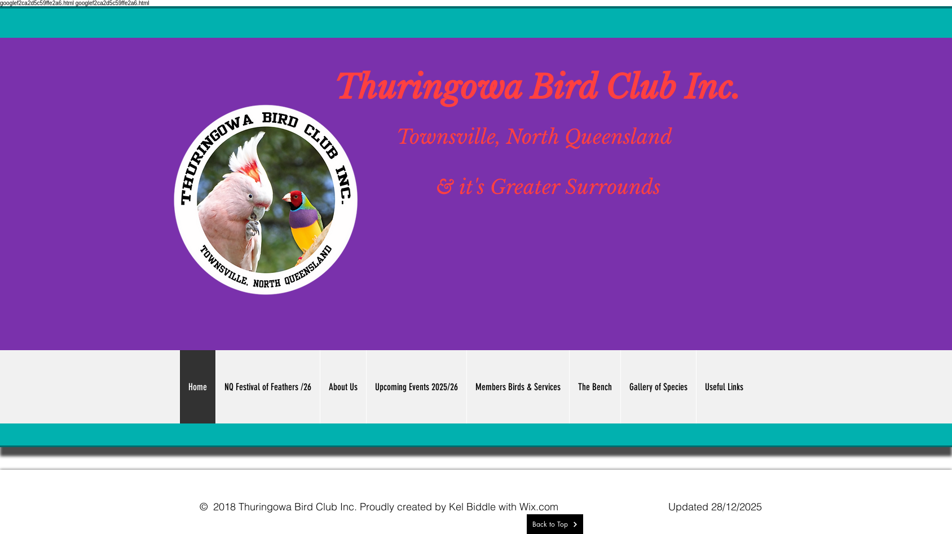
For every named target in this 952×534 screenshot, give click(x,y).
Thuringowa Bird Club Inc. (537, 87)
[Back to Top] (555, 524)
